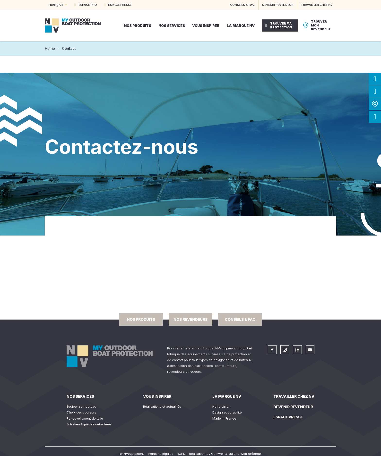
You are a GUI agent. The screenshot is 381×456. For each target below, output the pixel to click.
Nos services (80, 396)
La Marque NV (226, 396)
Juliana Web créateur (244, 454)
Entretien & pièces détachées (89, 424)
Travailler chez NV (293, 396)
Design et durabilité (227, 412)
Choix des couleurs (81, 412)
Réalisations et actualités (162, 406)
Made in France (224, 418)
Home (50, 48)
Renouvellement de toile (85, 418)
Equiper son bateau (81, 406)
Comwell (217, 454)
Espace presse (288, 417)
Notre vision (221, 406)
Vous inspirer (157, 396)
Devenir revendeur (293, 407)
